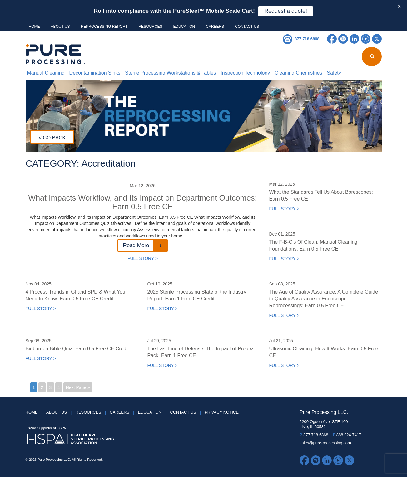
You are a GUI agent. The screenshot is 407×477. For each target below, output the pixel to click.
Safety (334, 72)
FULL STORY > (142, 258)
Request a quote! (285, 11)
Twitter (377, 39)
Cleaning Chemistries (298, 72)
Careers (215, 26)
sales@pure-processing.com (325, 442)
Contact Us (247, 26)
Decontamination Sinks (95, 72)
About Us (60, 26)
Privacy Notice (222, 412)
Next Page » (78, 387)
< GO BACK (52, 137)
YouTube (365, 39)
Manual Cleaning (46, 72)
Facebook (332, 39)
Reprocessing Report (104, 26)
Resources (150, 26)
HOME (34, 26)
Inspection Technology (245, 72)
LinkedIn (354, 39)
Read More (136, 245)
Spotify (343, 39)
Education (184, 26)
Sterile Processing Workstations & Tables (170, 72)
